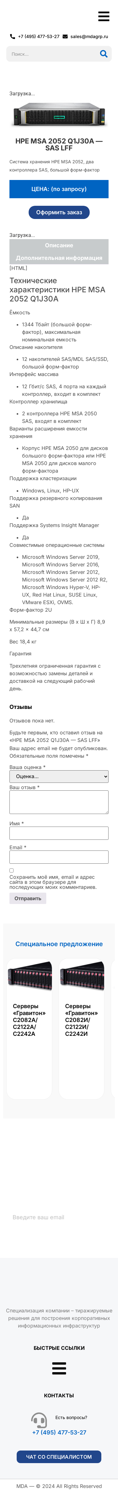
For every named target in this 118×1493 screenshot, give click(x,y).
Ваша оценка (27, 767)
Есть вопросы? (71, 1417)
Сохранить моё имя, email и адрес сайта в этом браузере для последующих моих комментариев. (53, 882)
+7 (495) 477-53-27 (59, 1432)
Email (17, 847)
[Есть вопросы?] (39, 1420)
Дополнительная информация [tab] (59, 258)
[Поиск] (104, 54)
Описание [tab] (59, 245)
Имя (16, 823)
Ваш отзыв (24, 787)
